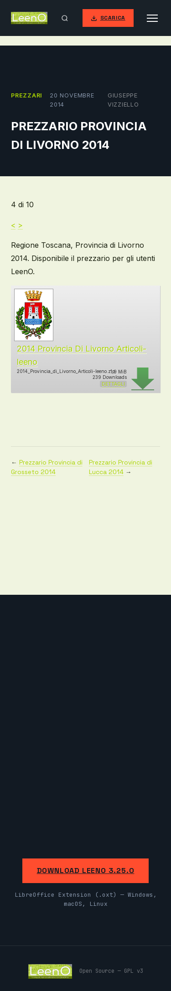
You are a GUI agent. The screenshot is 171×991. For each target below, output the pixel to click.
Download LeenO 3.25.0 (86, 870)
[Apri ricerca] (64, 18)
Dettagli (113, 384)
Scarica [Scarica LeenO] (108, 17)
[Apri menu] (152, 18)
